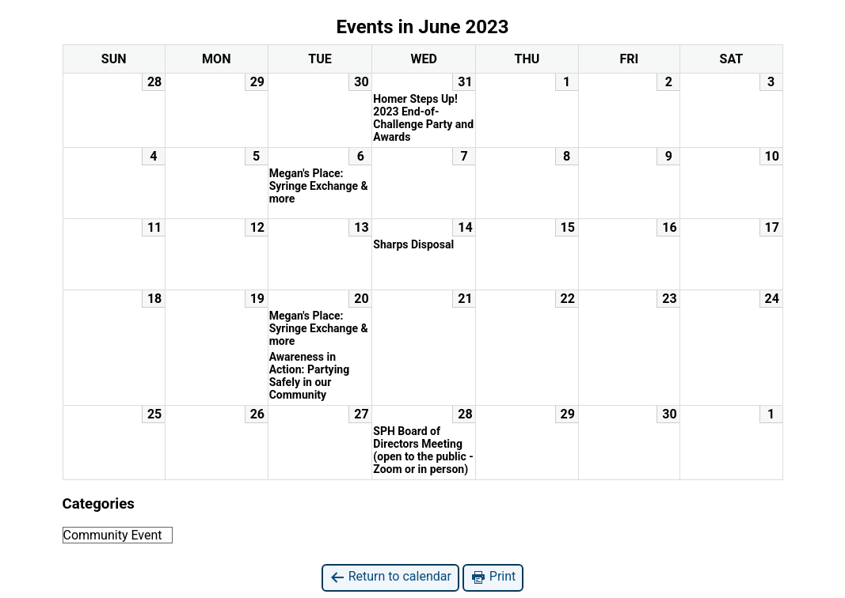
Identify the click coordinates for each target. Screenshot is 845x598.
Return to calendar (390, 577)
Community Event (112, 535)
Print (493, 577)
